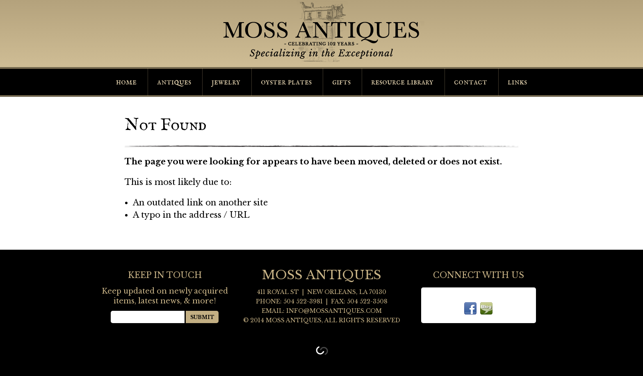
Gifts (341, 82)
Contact (470, 82)
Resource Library (402, 82)
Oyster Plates (286, 82)
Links (517, 82)
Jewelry (226, 82)
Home (126, 82)
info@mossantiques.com (334, 310)
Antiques (174, 82)
